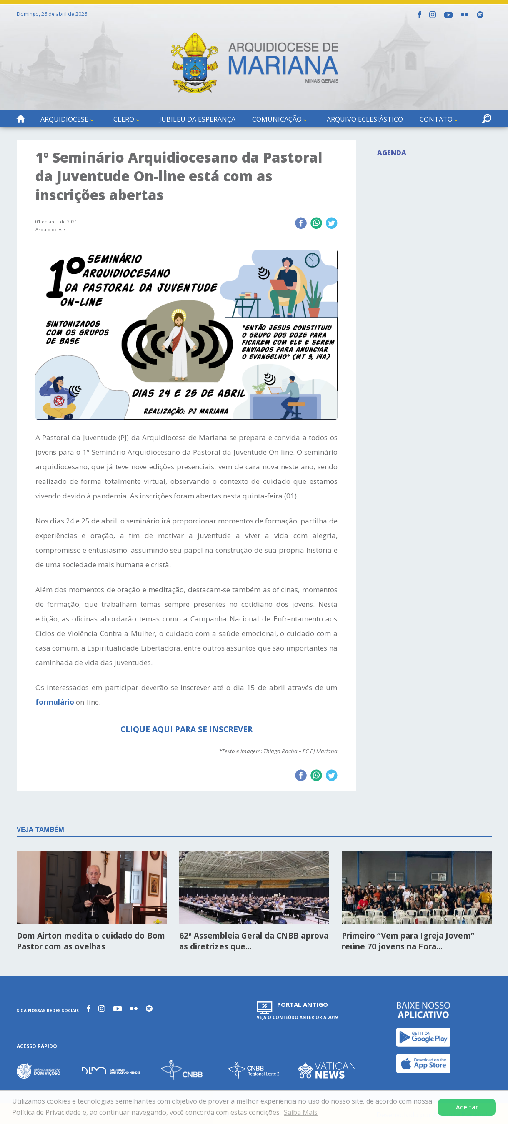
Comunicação (277, 119)
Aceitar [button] (467, 1107)
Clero (123, 119)
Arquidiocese (64, 119)
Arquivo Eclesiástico (365, 119)
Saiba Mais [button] (301, 1112)
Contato (436, 119)
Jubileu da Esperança (197, 119)
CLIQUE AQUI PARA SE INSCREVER (186, 729)
